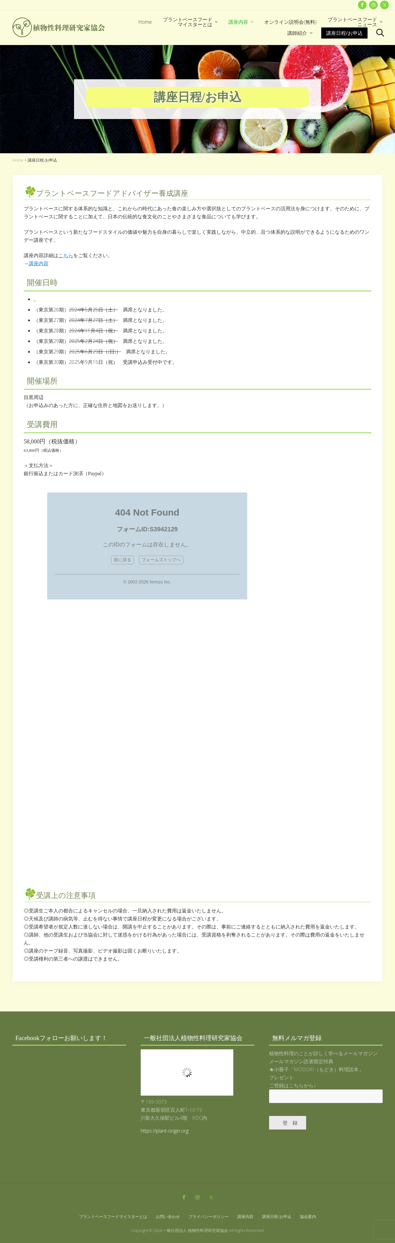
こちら (65, 255)
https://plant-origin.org (165, 1130)
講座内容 (38, 263)
